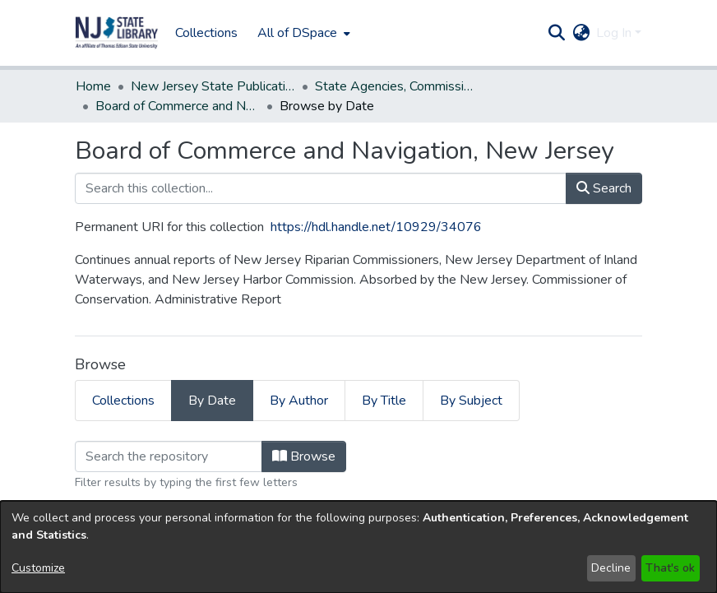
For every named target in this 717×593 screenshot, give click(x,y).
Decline (611, 568)
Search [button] (603, 188)
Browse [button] (303, 456)
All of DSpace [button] (297, 33)
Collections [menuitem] (206, 33)
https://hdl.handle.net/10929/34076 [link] (376, 227)
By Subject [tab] (471, 400)
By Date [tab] (212, 400)
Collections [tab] (123, 400)
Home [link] (93, 86)
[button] (117, 32)
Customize (38, 568)
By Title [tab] (384, 400)
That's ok (670, 568)
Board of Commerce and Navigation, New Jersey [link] (177, 106)
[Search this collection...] (321, 188)
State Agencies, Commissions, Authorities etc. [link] (397, 86)
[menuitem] (302, 33)
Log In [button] (615, 33)
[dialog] (358, 547)
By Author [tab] (299, 400)
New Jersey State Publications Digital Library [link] (213, 86)
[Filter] (168, 456)
